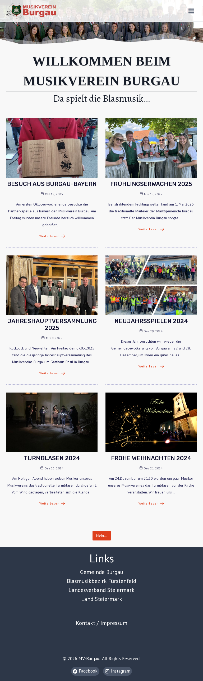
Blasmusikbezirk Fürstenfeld (101, 581)
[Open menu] (191, 11)
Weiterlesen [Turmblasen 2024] (52, 503)
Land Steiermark (101, 599)
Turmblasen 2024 (52, 458)
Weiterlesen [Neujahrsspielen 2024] (151, 366)
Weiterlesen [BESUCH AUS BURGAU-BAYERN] (52, 236)
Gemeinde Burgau (101, 572)
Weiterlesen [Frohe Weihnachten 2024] (151, 503)
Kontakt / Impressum (101, 623)
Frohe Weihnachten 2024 (151, 458)
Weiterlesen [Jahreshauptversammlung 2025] (52, 373)
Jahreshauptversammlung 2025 (52, 325)
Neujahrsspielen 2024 (151, 321)
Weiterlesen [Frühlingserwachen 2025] (151, 229)
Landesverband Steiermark (101, 590)
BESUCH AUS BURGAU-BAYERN (52, 184)
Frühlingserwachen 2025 (151, 184)
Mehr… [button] (101, 535)
